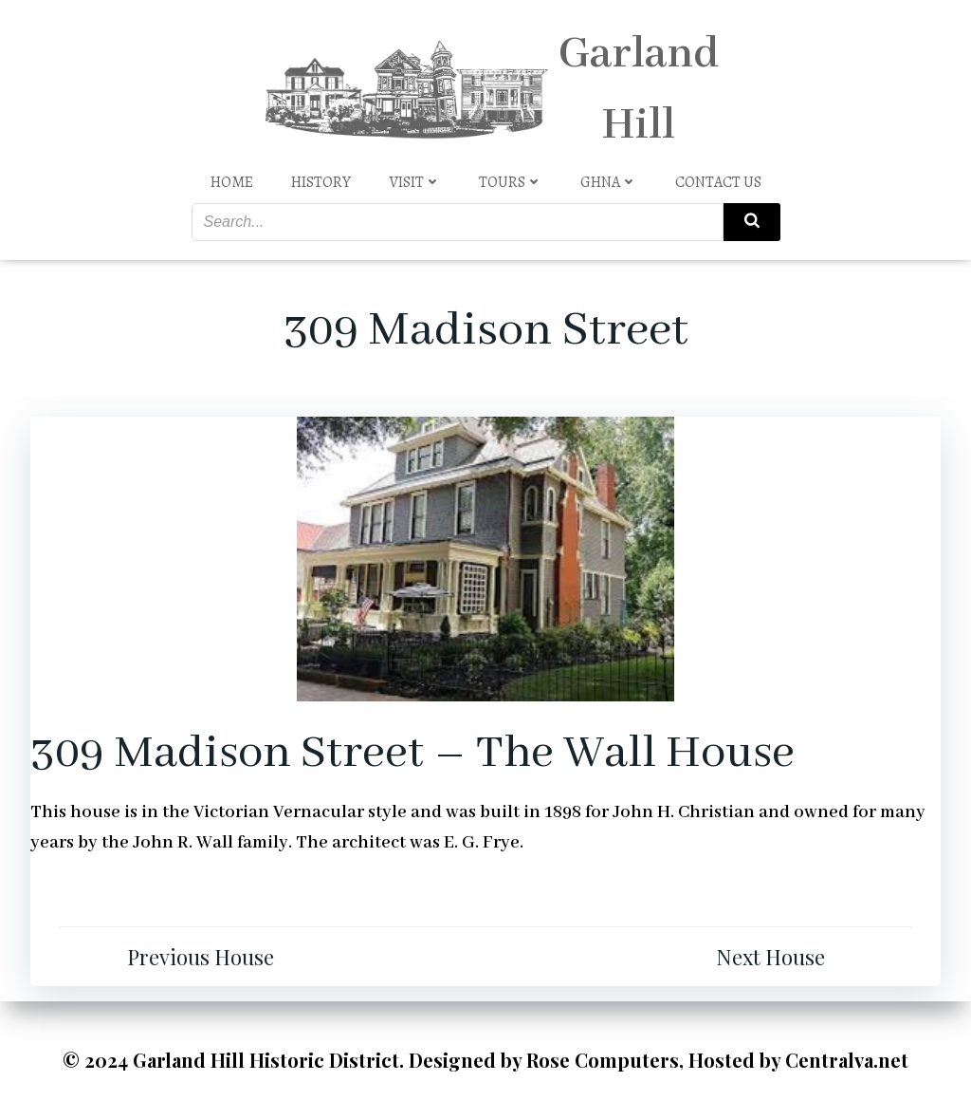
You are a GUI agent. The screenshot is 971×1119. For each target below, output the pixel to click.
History (321, 182)
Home (232, 182)
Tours (510, 182)
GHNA (608, 182)
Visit (415, 182)
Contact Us (718, 182)
